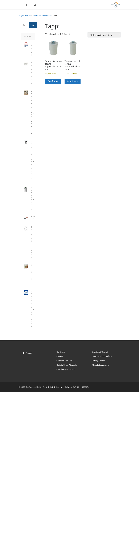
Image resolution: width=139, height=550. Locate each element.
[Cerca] (33, 25)
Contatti (59, 356)
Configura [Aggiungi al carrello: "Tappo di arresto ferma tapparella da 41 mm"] (72, 81)
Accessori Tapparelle (41, 15)
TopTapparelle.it (33, 387)
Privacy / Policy (98, 361)
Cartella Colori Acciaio (65, 369)
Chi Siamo (60, 352)
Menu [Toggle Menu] (27, 36)
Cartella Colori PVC (64, 361)
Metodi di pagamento (100, 365)
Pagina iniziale (25, 15)
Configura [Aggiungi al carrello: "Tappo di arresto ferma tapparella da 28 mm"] (53, 81)
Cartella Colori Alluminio (66, 365)
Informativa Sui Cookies (101, 356)
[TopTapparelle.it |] (116, 5)
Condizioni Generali (100, 352)
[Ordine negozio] (104, 35)
